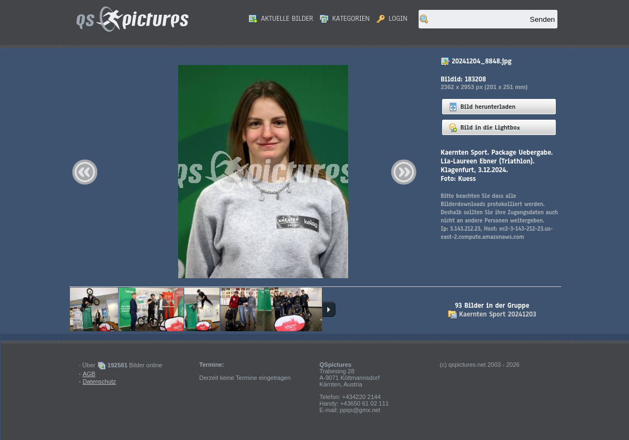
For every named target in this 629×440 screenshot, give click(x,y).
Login (392, 19)
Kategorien (345, 19)
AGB (89, 374)
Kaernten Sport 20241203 (497, 314)
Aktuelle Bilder (281, 19)
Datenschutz (99, 381)
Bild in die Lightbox (484, 127)
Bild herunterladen (482, 106)
